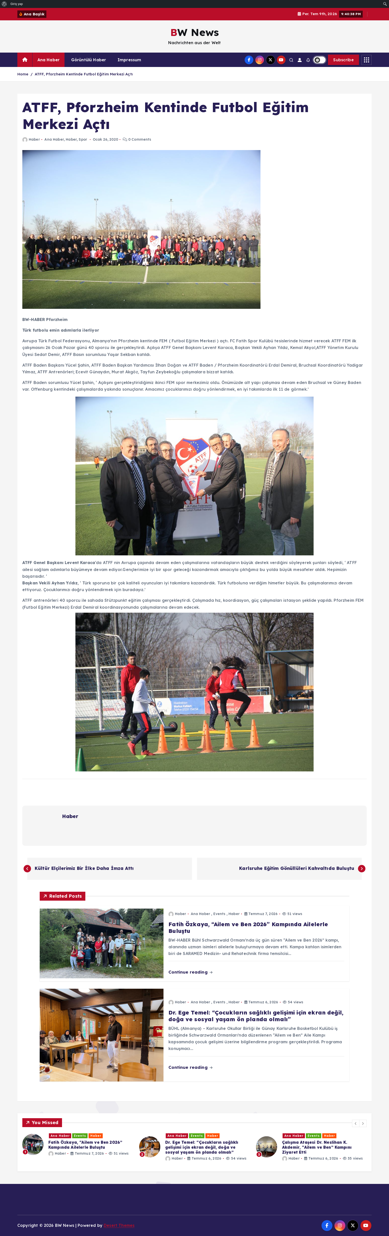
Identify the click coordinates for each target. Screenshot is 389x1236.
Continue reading (190, 972)
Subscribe (343, 59)
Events (219, 914)
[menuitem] (4, 4)
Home (23, 74)
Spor (83, 139)
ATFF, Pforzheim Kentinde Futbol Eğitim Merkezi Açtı (84, 74)
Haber (31, 139)
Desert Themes (119, 1225)
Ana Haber (48, 59)
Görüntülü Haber (88, 59)
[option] (77, 1144)
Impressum (129, 59)
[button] (355, 1123)
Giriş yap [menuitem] (16, 4)
